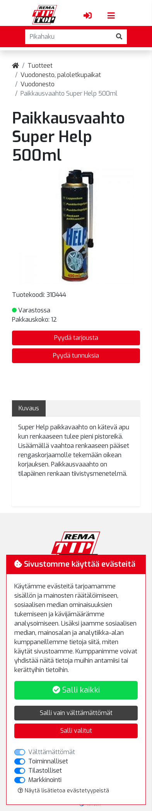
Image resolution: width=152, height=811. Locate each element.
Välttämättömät (51, 752)
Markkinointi (44, 780)
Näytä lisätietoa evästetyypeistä (63, 790)
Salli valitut (76, 731)
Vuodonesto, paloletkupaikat (60, 75)
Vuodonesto (37, 84)
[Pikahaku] (68, 36)
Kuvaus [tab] (29, 408)
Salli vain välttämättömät (76, 713)
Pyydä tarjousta (76, 338)
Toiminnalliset (48, 761)
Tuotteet (40, 66)
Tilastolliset (45, 770)
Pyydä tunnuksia (76, 355)
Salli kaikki (76, 690)
